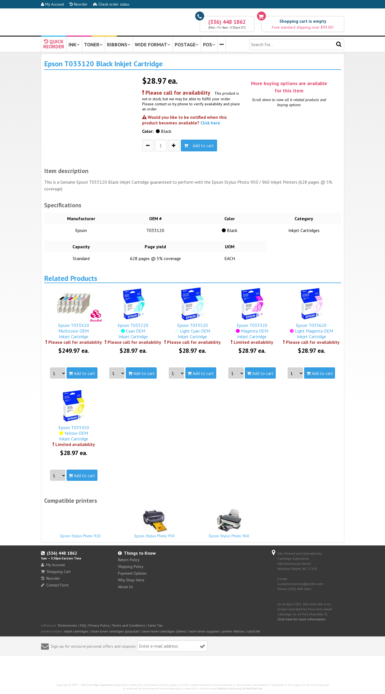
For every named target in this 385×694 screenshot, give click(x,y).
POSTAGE (187, 44)
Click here (210, 123)
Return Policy (129, 559)
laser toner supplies (204, 631)
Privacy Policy (99, 625)
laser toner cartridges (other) (164, 631)
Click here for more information (301, 619)
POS (209, 44)
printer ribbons (233, 631)
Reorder (78, 4)
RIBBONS (119, 44)
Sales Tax (155, 625)
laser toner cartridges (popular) (115, 631)
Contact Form (55, 585)
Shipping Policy (130, 566)
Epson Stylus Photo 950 (154, 523)
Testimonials (67, 625)
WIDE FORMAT (152, 44)
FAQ (83, 625)
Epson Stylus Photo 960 (229, 523)
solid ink (253, 631)
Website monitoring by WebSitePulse (239, 688)
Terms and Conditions (128, 625)
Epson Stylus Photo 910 (80, 533)
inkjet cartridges (76, 631)
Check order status (111, 4)
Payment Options (132, 573)
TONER (93, 44)
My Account (52, 4)
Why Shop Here (131, 579)
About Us (125, 586)
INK (74, 44)
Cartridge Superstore (100, 685)
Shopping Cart (55, 571)
